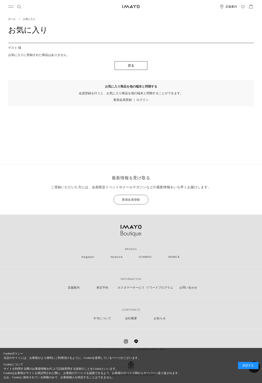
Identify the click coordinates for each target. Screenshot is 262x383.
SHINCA (174, 257)
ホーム (12, 19)
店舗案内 (74, 287)
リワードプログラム (159, 287)
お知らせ (160, 318)
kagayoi (88, 257)
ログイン (142, 99)
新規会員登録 (122, 99)
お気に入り (29, 19)
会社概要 (131, 318)
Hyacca (117, 257)
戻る (131, 65)
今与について (102, 318)
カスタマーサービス (130, 287)
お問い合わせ (188, 287)
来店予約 (102, 287)
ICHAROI (145, 257)
